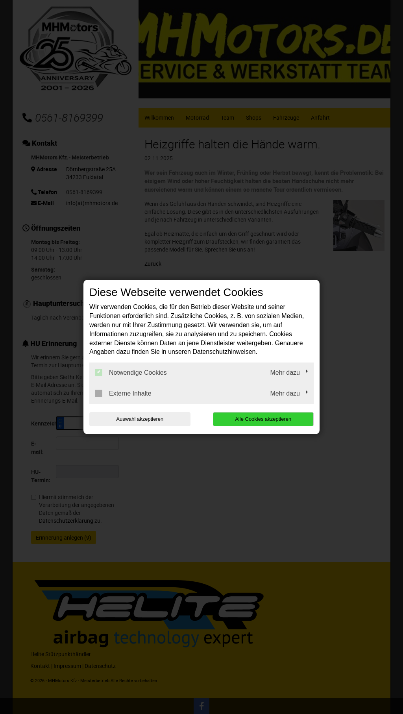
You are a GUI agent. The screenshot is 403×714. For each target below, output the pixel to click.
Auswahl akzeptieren (139, 419)
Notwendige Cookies (131, 372)
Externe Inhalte (123, 393)
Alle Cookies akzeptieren (263, 419)
